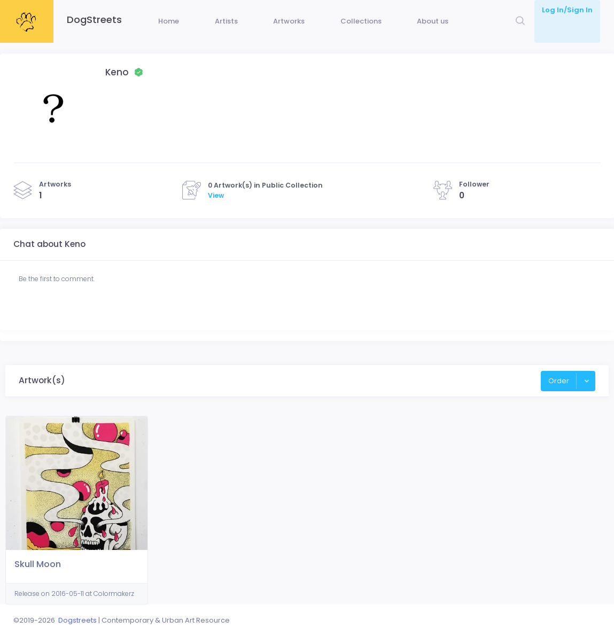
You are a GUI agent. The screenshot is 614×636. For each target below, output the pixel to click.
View (216, 211)
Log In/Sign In (567, 10)
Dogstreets (77, 620)
